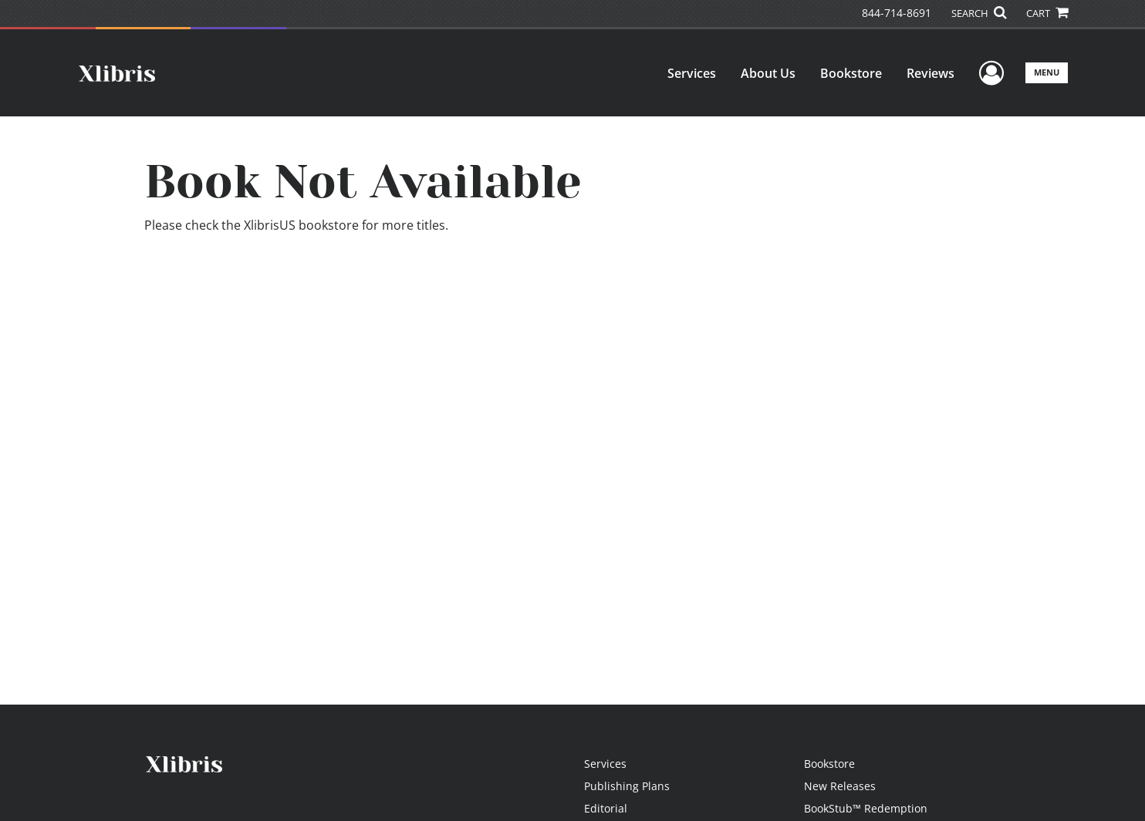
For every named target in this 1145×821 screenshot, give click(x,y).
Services (691, 73)
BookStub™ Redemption (865, 808)
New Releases (840, 786)
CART (1047, 13)
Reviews (930, 73)
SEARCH (978, 13)
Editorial (605, 808)
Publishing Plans (627, 786)
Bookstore (851, 73)
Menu (1046, 72)
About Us (768, 73)
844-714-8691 (896, 12)
